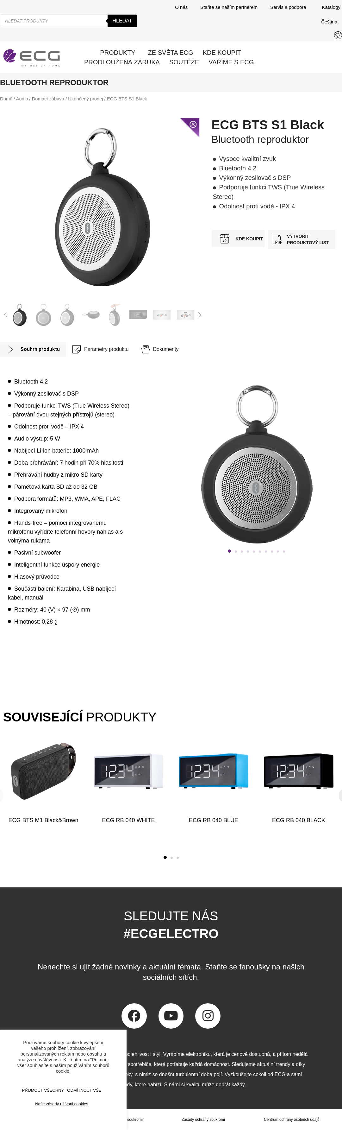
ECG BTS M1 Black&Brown (43, 820)
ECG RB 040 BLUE (213, 820)
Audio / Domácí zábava (40, 98)
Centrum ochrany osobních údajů (292, 1119)
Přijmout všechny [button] (43, 1090)
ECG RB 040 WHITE (128, 820)
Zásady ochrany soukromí (203, 1119)
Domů (6, 98)
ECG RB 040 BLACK (298, 820)
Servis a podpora (289, 7)
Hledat (122, 20)
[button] (5, 314)
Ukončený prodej (85, 98)
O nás (181, 7)
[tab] (33, 349)
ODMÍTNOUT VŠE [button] (84, 1090)
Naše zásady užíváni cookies (61, 1103)
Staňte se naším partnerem (229, 7)
